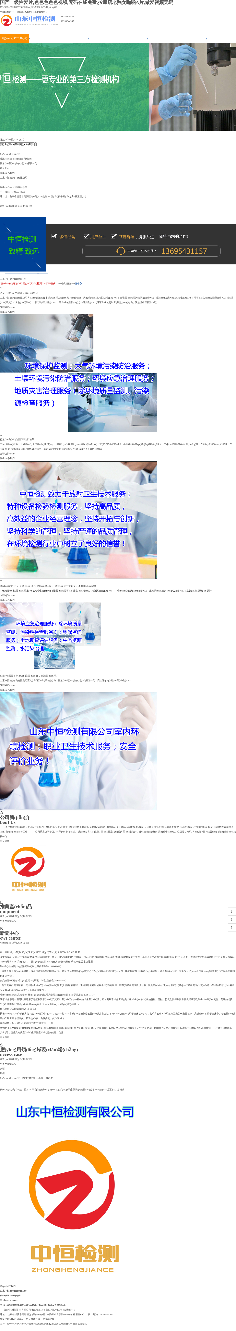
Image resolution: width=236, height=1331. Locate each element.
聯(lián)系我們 (24, 11)
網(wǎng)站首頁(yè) (14, 38)
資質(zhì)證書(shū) (162, 38)
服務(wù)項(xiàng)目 (74, 38)
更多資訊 (4, 1037)
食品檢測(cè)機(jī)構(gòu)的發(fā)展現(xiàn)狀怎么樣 (27, 980)
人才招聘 (221, 38)
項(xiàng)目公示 (8, 942)
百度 (50, 1078)
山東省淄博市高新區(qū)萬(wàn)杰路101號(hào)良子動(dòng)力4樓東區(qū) (36, 1305)
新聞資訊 (132, 38)
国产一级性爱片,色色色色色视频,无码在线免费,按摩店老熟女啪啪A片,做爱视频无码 (43, 1324)
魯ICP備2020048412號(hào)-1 (60, 1309)
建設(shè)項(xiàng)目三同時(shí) (16, 158)
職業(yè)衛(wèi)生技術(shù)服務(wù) (18, 163)
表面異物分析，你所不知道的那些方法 (20, 1023)
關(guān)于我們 (44, 38)
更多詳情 (4, 841)
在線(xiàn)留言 (40, 11)
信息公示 (103, 38)
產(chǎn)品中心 (8, 11)
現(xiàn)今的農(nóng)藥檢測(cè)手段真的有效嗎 (24, 966)
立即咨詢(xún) (7, 307)
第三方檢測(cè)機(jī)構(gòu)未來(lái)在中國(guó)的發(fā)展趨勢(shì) (34, 952)
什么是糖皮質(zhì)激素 (11, 1009)
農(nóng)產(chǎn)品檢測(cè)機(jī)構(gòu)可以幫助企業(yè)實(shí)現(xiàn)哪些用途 (41, 994)
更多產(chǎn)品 (8, 920)
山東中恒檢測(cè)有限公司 (34, 1078)
